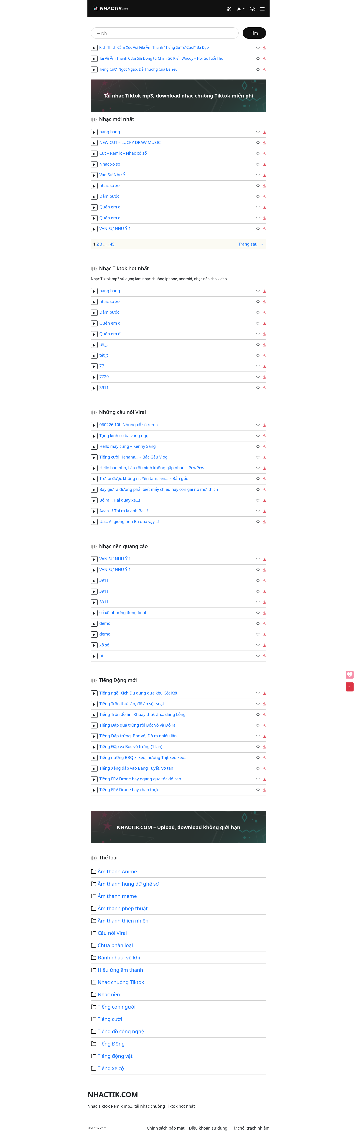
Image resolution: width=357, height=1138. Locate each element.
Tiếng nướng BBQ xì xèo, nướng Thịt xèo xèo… (143, 757)
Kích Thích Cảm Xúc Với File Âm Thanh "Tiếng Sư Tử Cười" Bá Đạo (154, 47)
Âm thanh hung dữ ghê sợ (128, 883)
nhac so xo (109, 185)
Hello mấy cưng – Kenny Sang (127, 446)
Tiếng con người (116, 1006)
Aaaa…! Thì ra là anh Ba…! (123, 510)
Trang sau (251, 244)
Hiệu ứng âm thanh (120, 969)
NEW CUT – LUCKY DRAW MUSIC (130, 142)
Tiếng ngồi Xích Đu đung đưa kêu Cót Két (138, 692)
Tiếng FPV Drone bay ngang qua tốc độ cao (140, 779)
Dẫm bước (109, 196)
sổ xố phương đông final (122, 612)
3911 (104, 387)
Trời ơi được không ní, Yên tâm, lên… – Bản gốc (143, 478)
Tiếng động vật (115, 1055)
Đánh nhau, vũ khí (119, 957)
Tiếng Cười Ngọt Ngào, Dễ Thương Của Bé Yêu (138, 69)
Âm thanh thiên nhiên (123, 920)
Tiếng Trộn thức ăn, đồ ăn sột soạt (131, 703)
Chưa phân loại (115, 945)
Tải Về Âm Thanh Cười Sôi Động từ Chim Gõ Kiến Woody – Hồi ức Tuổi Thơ (161, 58)
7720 (104, 376)
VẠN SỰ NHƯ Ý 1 (115, 228)
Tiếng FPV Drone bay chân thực (129, 789)
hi (101, 655)
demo (105, 623)
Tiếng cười (110, 1018)
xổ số (104, 644)
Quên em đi (110, 207)
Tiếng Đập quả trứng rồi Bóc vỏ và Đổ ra (137, 725)
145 (111, 244)
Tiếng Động (111, 1043)
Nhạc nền (109, 994)
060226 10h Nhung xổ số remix (129, 424)
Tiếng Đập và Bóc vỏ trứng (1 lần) (131, 746)
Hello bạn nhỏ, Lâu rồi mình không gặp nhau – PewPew (151, 467)
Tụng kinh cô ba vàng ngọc (124, 435)
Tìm (254, 33)
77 (101, 366)
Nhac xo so (109, 164)
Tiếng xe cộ (111, 1068)
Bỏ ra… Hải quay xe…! (119, 500)
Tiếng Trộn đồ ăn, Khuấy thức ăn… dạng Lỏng (142, 714)
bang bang (109, 131)
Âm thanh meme (117, 895)
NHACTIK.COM (112, 1094)
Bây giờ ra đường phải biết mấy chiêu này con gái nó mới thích (158, 489)
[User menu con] (244, 8)
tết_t (103, 344)
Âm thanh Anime (117, 871)
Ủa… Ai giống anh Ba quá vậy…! (129, 521)
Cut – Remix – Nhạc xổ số (123, 153)
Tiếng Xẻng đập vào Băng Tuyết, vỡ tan (136, 768)
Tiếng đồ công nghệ (121, 1031)
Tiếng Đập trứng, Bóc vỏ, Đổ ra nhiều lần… (139, 735)
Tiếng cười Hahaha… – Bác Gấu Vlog (133, 457)
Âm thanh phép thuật (123, 908)
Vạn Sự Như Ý (112, 174)
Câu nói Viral (112, 932)
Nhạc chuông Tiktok (121, 982)
